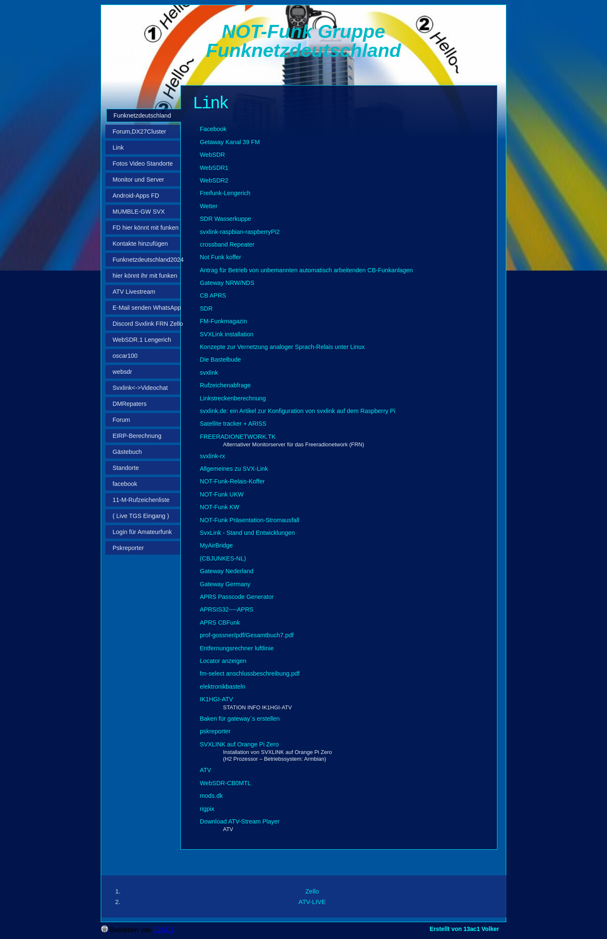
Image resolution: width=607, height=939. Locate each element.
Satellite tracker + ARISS (233, 423)
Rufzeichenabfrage (225, 385)
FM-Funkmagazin (223, 321)
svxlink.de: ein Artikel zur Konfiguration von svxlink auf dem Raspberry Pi (297, 411)
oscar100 (125, 355)
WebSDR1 (214, 167)
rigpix (207, 808)
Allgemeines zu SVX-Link (234, 468)
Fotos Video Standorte (143, 163)
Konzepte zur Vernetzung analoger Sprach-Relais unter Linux (282, 346)
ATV (205, 770)
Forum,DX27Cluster (139, 131)
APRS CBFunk (220, 622)
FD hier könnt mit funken (146, 227)
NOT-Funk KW (219, 507)
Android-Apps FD (136, 195)
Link (118, 147)
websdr (122, 371)
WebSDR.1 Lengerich (142, 339)
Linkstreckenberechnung (233, 398)
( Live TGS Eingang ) (141, 515)
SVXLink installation (226, 334)
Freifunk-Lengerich (225, 193)
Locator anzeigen (223, 660)
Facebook (213, 129)
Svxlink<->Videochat (140, 387)
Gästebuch (127, 451)
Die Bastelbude (220, 359)
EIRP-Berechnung (137, 435)
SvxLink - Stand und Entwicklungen (247, 532)
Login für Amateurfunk (142, 532)
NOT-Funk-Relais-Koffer (232, 481)
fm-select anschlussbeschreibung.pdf (250, 673)
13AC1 (163, 930)
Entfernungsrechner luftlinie (237, 648)
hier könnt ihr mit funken (145, 275)
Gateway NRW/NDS (227, 282)
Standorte (126, 467)
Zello (312, 891)
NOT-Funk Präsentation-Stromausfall (249, 520)
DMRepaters (130, 403)
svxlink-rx (212, 456)
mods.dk (211, 795)
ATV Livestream (134, 291)
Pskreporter (128, 548)
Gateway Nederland (226, 571)
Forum (121, 419)
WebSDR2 (214, 180)
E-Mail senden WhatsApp (146, 307)
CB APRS (213, 295)
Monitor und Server (138, 179)
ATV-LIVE (312, 901)
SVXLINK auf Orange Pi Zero (239, 744)
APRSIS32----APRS (226, 609)
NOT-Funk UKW (222, 494)
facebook (125, 483)
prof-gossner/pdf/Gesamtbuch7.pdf (246, 635)
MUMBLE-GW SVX (139, 211)
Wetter (209, 206)
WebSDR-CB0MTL (225, 783)
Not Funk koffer (220, 257)
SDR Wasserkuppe (225, 218)
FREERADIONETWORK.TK (238, 436)
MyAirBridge (216, 545)
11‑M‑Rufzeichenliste (141, 499)
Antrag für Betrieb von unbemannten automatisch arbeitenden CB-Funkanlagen (306, 270)
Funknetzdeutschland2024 (146, 259)
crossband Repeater (227, 244)
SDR (206, 308)
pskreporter (215, 731)
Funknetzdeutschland (142, 115)
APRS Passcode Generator (237, 596)
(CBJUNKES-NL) (223, 558)
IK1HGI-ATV (216, 699)
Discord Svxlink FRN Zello (146, 323)
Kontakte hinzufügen (140, 243)
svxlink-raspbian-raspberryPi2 (240, 231)
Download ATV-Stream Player (239, 821)
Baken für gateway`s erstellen (240, 718)
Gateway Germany (225, 584)
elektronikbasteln (222, 686)
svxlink (209, 372)
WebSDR (212, 154)
